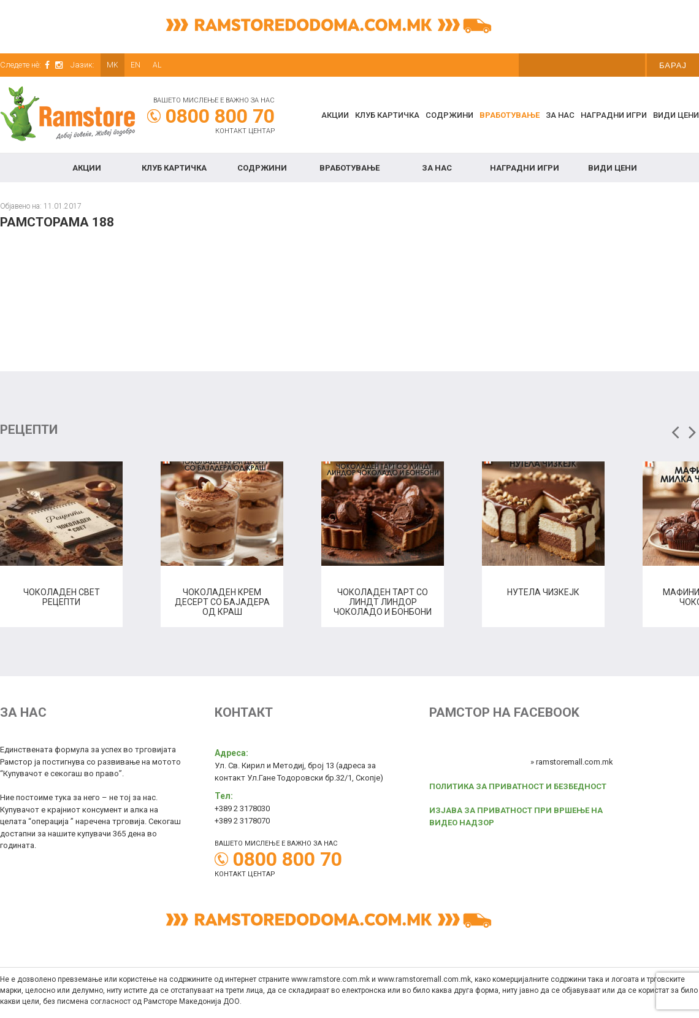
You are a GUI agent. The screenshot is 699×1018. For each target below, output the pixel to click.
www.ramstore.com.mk (330, 979)
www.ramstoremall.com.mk (424, 979)
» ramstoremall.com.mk (571, 761)
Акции (335, 115)
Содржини (449, 115)
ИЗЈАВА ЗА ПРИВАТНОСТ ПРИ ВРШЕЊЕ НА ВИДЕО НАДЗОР (516, 816)
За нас (560, 115)
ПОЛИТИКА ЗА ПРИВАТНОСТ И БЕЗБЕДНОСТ (517, 786)
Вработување (509, 115)
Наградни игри (614, 115)
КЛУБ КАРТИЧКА (387, 115)
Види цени (676, 115)
